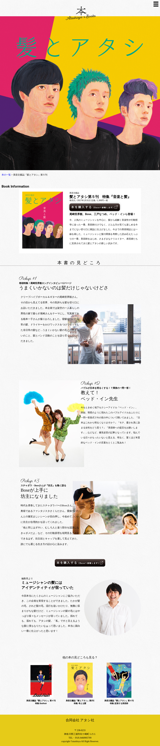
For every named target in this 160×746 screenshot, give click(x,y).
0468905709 (85, 738)
